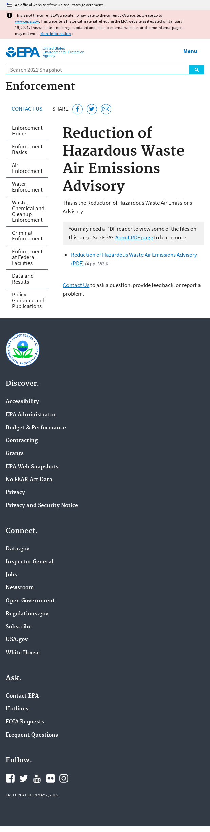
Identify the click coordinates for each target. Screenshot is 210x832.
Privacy (15, 493)
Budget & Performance (36, 428)
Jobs (11, 575)
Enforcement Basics (27, 149)
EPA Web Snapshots (32, 467)
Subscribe (19, 627)
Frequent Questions (32, 735)
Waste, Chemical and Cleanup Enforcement (28, 211)
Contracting (22, 441)
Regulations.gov (27, 614)
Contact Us (27, 108)
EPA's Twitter (23, 778)
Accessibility (22, 402)
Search (196, 69)
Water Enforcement (27, 186)
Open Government (30, 601)
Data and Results (23, 278)
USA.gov (17, 640)
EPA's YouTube (37, 778)
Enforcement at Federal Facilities (27, 257)
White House (23, 653)
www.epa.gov (27, 21)
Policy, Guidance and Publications (28, 300)
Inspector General (29, 562)
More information (55, 33)
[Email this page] (106, 109)
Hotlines (17, 709)
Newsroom (20, 588)
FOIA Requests (25, 722)
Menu (190, 51)
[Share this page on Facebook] (77, 109)
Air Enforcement (27, 168)
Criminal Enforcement (27, 235)
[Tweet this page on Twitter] (92, 109)
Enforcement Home (27, 130)
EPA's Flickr (50, 778)
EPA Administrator (31, 415)
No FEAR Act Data (29, 480)
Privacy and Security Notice (42, 506)
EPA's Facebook (10, 778)
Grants (15, 454)
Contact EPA (22, 696)
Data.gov (18, 549)
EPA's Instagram (63, 778)
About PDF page (134, 237)
